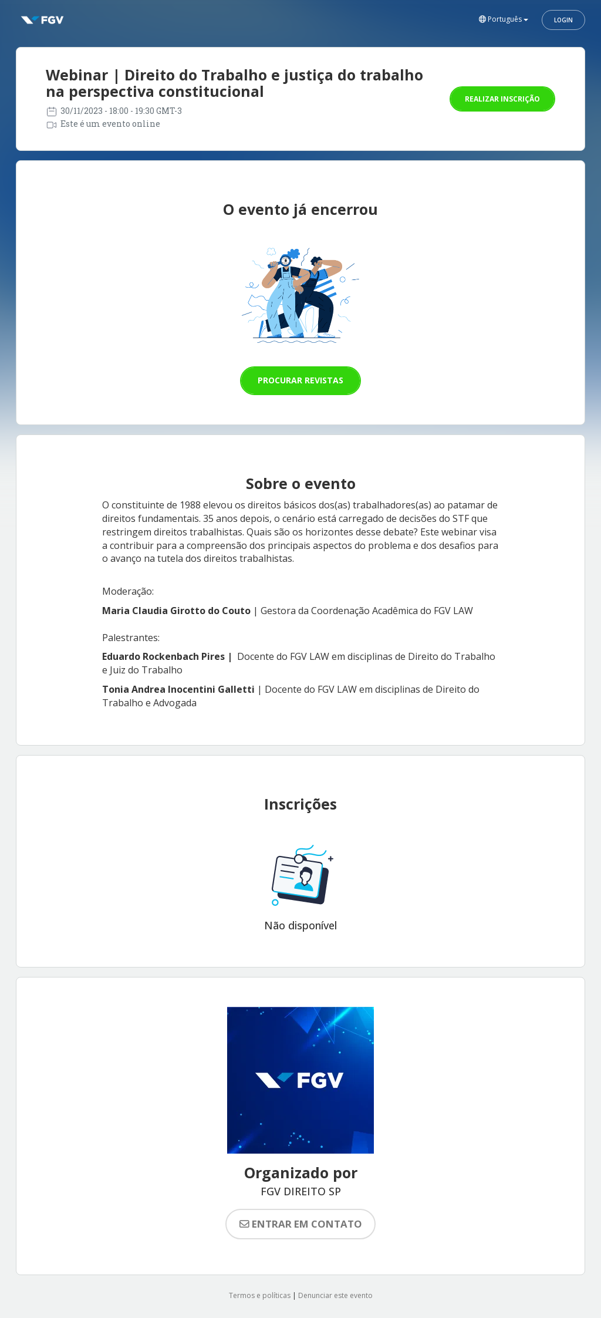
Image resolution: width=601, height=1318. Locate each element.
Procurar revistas (300, 380)
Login (563, 20)
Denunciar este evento (335, 1295)
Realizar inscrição (502, 99)
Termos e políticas (260, 1295)
